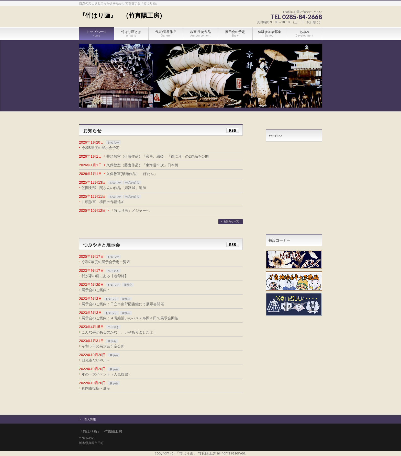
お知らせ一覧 (231, 221)
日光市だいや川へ (96, 360)
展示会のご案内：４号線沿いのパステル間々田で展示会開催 (130, 318)
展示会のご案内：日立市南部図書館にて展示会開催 (123, 304)
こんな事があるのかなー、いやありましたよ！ (119, 332)
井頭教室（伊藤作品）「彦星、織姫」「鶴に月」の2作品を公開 (157, 156)
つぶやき (113, 270)
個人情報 (90, 419)
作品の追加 (132, 182)
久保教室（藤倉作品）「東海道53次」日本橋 (142, 165)
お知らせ (113, 142)
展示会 (128, 284)
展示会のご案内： (96, 290)
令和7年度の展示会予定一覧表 (106, 262)
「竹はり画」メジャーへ (130, 210)
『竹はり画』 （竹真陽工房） (122, 15)
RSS (232, 130)
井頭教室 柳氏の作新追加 (103, 202)
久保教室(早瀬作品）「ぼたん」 (132, 174)
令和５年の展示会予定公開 (103, 346)
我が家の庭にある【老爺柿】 (105, 276)
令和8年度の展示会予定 (100, 148)
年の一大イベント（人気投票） (107, 374)
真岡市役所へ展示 (96, 388)
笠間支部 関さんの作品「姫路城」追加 (114, 188)
